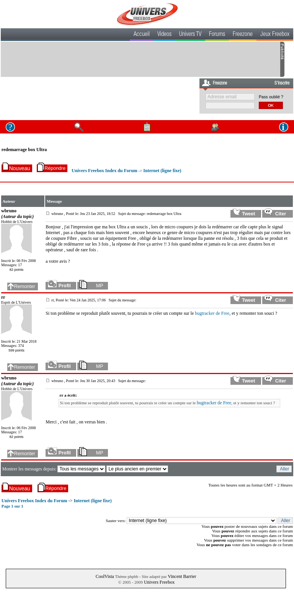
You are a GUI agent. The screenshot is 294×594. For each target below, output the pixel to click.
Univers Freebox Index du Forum (104, 170)
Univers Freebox (159, 582)
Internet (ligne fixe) (162, 170)
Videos (164, 35)
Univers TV (190, 35)
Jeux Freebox (274, 35)
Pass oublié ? (271, 96)
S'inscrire (281, 83)
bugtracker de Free (212, 313)
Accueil (142, 35)
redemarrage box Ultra (24, 149)
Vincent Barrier (182, 576)
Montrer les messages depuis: (30, 469)
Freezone (243, 35)
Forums (217, 35)
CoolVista (105, 576)
